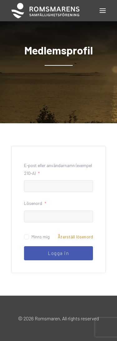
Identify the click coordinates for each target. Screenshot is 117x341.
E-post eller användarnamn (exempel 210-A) (58, 169)
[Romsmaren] (45, 10)
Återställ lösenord (75, 236)
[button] (102, 10)
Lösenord (35, 203)
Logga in (58, 253)
